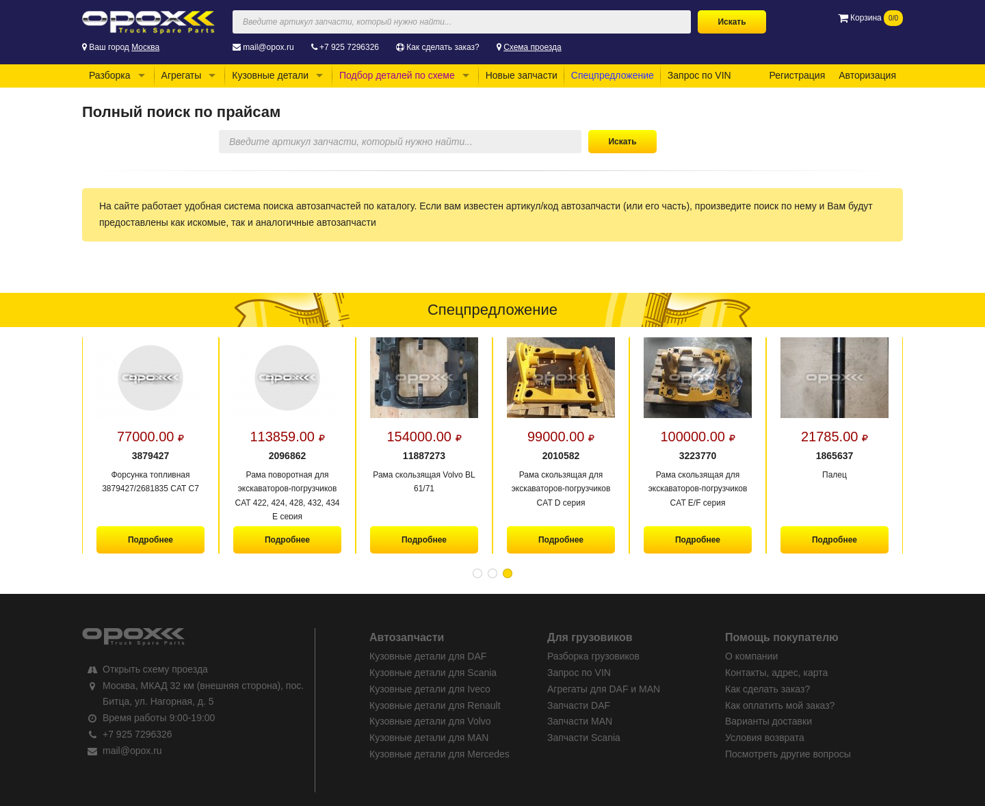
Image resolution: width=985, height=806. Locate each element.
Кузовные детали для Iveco (429, 689)
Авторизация (867, 75)
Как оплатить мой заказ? (780, 705)
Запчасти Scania (583, 737)
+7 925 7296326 (349, 47)
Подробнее (150, 540)
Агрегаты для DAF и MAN (603, 689)
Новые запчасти (521, 75)
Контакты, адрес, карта (776, 672)
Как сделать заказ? (442, 47)
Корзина (870, 18)
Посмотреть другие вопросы (788, 754)
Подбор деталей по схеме (397, 75)
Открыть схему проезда (155, 669)
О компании (751, 656)
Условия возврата (764, 737)
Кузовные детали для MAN (428, 737)
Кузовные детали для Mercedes (439, 754)
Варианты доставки (768, 721)
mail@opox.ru (268, 47)
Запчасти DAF (578, 705)
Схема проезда (532, 47)
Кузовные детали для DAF (427, 656)
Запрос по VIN (699, 75)
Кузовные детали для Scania (433, 672)
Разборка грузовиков (593, 656)
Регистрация (797, 75)
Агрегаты (181, 75)
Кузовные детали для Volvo (430, 721)
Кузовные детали (270, 75)
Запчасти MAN (579, 721)
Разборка (110, 75)
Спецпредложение (612, 75)
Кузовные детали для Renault (435, 705)
